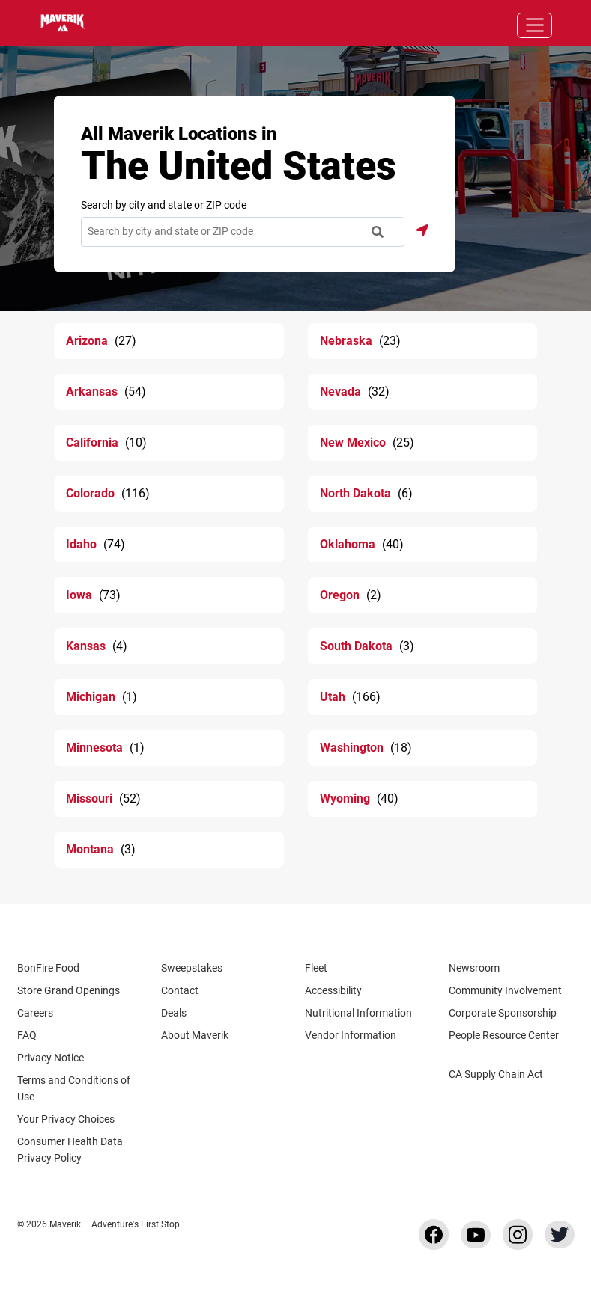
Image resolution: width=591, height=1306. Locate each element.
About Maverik (194, 1035)
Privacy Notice (50, 1058)
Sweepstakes (191, 968)
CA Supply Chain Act (496, 1074)
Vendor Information (350, 1035)
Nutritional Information (358, 1013)
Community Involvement (505, 990)
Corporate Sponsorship (503, 1013)
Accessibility (333, 990)
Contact (179, 990)
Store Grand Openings (68, 990)
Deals (174, 1013)
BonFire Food (48, 968)
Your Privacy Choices (79, 1119)
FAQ (27, 1035)
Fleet (316, 968)
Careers (42, 1013)
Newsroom (474, 968)
